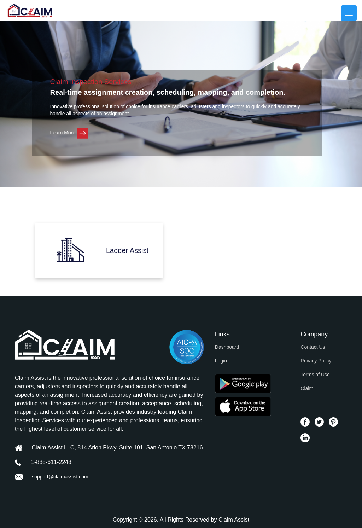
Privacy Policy (315, 361)
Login (221, 361)
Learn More (69, 132)
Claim (306, 388)
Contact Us (312, 347)
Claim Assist (233, 520)
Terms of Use (314, 374)
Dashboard (227, 347)
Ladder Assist (127, 250)
